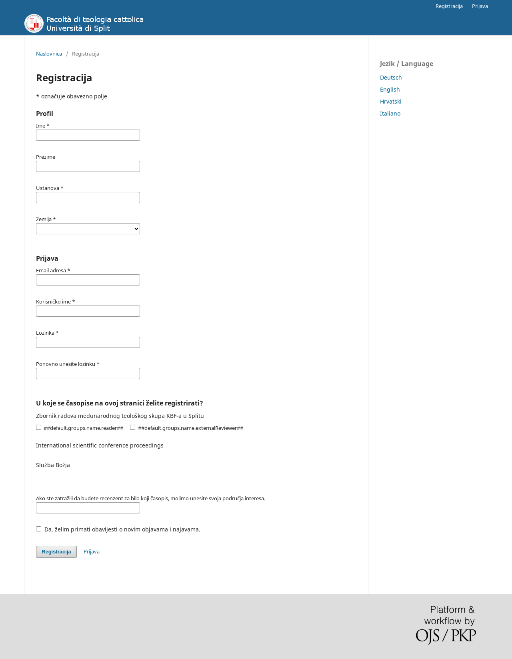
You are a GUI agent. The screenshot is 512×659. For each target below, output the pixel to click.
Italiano (390, 113)
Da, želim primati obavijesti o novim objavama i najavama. (118, 529)
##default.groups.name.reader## (79, 427)
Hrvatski (391, 101)
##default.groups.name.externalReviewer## (186, 427)
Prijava (480, 6)
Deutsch (391, 77)
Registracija (449, 6)
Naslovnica (49, 53)
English (390, 89)
